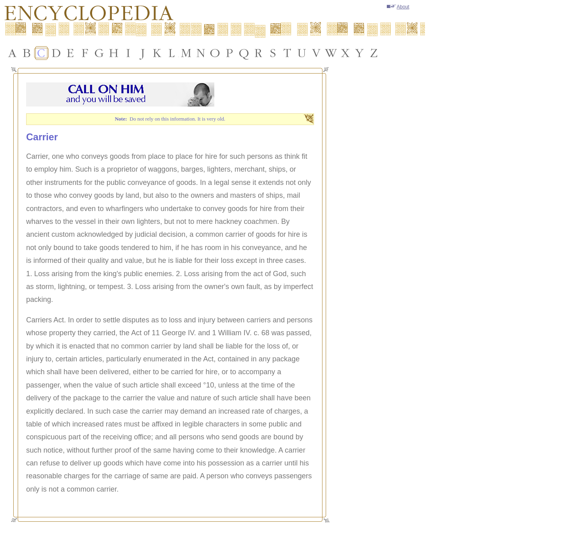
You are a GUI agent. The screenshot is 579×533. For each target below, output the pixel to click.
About (398, 7)
